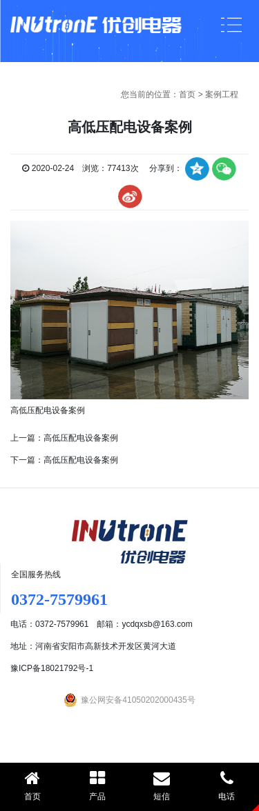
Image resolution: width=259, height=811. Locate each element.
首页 (187, 94)
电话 (226, 785)
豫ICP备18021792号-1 (51, 668)
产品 (97, 785)
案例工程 (221, 94)
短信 (162, 785)
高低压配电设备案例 (81, 438)
